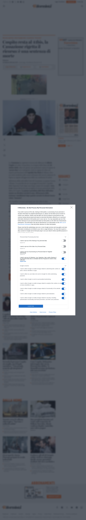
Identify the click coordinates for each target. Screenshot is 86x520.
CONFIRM (31, 306)
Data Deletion (33, 312)
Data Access (43, 312)
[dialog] (43, 260)
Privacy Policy (52, 312)
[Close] (72, 208)
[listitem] (43, 237)
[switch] (64, 240)
